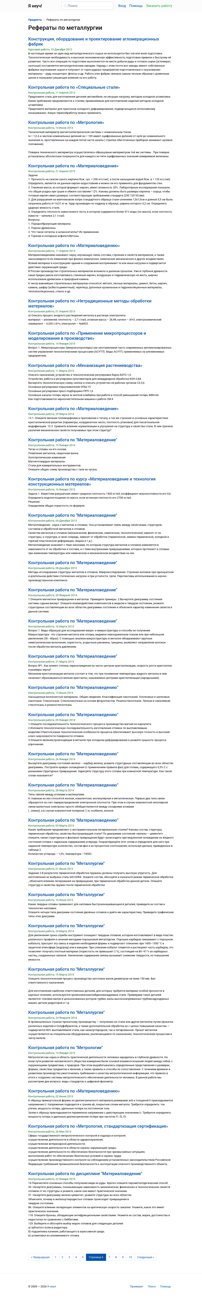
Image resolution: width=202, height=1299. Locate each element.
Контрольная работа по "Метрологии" (65, 1047)
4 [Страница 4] (76, 1257)
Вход (122, 6)
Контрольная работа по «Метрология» (66, 122)
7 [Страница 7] (109, 1257)
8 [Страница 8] (116, 1257)
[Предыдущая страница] (40, 1257)
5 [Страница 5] (82, 1257)
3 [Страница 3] (69, 1257)
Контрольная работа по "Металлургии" (66, 863)
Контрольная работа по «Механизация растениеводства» (85, 365)
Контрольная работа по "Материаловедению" (73, 687)
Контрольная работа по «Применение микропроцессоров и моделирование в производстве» (87, 336)
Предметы (35, 19)
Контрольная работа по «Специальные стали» (74, 87)
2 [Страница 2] (62, 1257)
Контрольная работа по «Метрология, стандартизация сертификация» (98, 1126)
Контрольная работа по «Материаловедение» (73, 165)
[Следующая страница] (146, 1257)
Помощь (136, 6)
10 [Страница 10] (130, 1257)
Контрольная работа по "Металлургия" (66, 1012)
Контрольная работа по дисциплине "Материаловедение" (85, 1173)
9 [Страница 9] (123, 1257)
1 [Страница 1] (55, 1257)
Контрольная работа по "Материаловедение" (72, 439)
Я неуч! (51, 1286)
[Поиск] (87, 6)
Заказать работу (159, 6)
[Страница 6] (96, 1257)
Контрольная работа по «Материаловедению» (74, 245)
